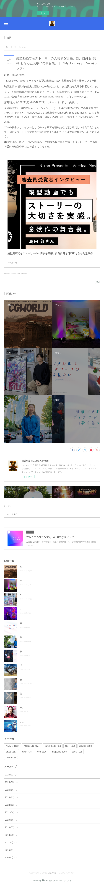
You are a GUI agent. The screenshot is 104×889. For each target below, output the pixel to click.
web (42, 755)
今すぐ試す (43, 13)
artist (11, 755)
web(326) (24, 277)
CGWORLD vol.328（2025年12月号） (38, 725)
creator (85, 749)
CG (70, 749)
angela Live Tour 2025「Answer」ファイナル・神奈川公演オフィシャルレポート (59, 612)
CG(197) (7, 277)
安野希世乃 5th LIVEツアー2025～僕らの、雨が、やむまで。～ (51, 682)
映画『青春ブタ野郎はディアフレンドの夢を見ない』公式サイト (51, 654)
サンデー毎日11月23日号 (32, 711)
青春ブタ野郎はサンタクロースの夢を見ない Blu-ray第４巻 (49, 626)
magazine (59, 755)
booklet (12, 760)
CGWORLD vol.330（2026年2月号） (38, 570)
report (26, 755)
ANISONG (32, 749)
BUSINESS (53, 749)
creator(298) (15, 277)
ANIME (12, 749)
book (77, 755)
